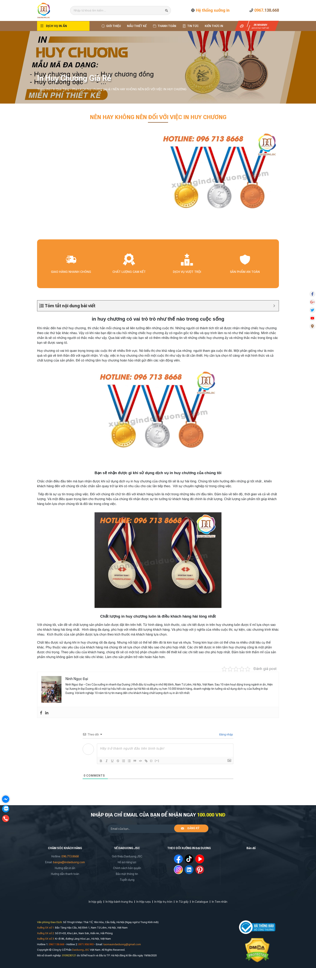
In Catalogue (200, 901)
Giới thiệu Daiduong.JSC (127, 856)
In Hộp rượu (143, 901)
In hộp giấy (95, 901)
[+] (157, 760)
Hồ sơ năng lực (127, 862)
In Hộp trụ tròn (163, 901)
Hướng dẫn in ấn (65, 868)
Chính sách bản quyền (127, 868)
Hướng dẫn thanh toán (65, 874)
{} (151, 760)
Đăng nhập (226, 734)
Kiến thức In (214, 26)
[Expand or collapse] (274, 305)
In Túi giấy (182, 901)
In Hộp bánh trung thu (119, 901)
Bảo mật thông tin (127, 874)
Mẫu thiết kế (137, 26)
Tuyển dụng (127, 879)
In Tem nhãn (219, 901)
